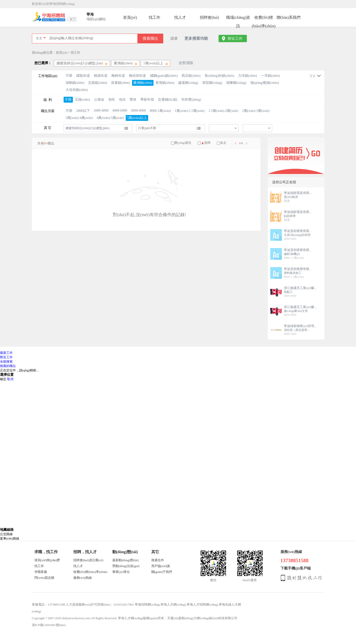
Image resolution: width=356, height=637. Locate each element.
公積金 (99, 99)
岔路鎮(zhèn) (97, 83)
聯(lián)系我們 (289, 17)
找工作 (154, 17)
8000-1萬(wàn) (160, 111)
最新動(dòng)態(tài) (125, 560)
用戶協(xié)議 (160, 566)
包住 (122, 99)
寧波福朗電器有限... (298, 193)
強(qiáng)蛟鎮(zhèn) (264, 83)
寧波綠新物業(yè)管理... (300, 326)
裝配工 (288, 292)
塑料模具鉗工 (292, 273)
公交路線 (6, 534)
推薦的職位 (8, 366)
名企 (223, 143)
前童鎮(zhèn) (120, 83)
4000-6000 (119, 110)
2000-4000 (101, 110)
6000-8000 (138, 110)
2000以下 (83, 111)
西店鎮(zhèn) (191, 75)
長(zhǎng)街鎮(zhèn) (219, 75)
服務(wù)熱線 (82, 577)
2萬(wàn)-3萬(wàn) (255, 111)
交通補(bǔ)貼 (167, 99)
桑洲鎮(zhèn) (142, 83)
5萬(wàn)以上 (137, 118)
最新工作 (6, 353)
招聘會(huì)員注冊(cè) (88, 560)
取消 (10, 379)
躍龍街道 (83, 75)
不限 (69, 75)
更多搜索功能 (196, 38)
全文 (39, 38)
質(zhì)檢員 (291, 197)
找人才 (180, 17)
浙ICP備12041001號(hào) (49, 625)
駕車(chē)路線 (9, 538)
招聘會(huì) (209, 17)
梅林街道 (118, 75)
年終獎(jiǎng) (191, 99)
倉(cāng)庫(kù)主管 (296, 311)
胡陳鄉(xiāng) (236, 83)
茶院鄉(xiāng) (212, 83)
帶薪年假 (147, 99)
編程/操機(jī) (292, 254)
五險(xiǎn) (82, 99)
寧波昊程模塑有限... (298, 231)
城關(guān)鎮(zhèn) (164, 75)
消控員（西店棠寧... (296, 330)
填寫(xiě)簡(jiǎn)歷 (47, 560)
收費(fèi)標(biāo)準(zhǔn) (264, 18)
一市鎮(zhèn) (270, 75)
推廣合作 (157, 560)
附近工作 (235, 38)
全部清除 (186, 63)
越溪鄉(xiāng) (188, 83)
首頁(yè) (130, 17)
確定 (3, 379)
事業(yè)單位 (121, 572)
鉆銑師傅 (290, 216)
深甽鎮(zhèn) (75, 83)
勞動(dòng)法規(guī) (126, 566)
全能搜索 (6, 361)
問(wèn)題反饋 (44, 577)
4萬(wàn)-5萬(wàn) (110, 118)
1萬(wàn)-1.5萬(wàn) (189, 111)
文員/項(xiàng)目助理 (297, 235)
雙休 (133, 99)
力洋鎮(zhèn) (247, 75)
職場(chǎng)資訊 (238, 18)
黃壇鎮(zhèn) (164, 83)
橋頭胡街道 (137, 75)
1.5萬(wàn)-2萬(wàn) (223, 111)
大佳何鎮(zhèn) (77, 90)
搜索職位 (150, 38)
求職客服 (40, 572)
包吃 (111, 99)
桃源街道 (100, 75)
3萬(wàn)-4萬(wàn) (79, 118)
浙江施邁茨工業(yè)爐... (300, 288)
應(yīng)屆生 (183, 143)
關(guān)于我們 (161, 572)
